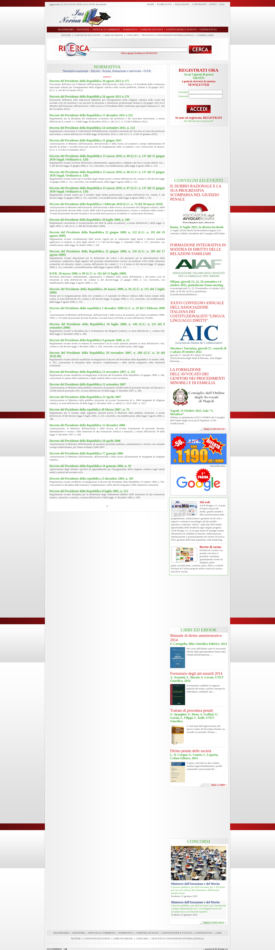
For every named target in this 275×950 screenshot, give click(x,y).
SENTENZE (78, 932)
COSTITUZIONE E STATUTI (177, 932)
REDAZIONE (182, 4)
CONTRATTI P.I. (204, 932)
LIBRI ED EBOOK (113, 35)
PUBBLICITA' (164, 4)
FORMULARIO (205, 35)
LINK (219, 932)
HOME (150, 4)
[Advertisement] (171, 16)
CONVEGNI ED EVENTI (87, 35)
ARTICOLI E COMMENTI (101, 932)
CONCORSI (132, 35)
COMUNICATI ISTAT (147, 932)
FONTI (213, 4)
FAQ (222, 4)
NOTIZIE (66, 35)
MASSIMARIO (61, 932)
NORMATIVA (125, 932)
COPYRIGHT (199, 4)
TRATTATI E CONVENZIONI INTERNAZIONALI (168, 35)
